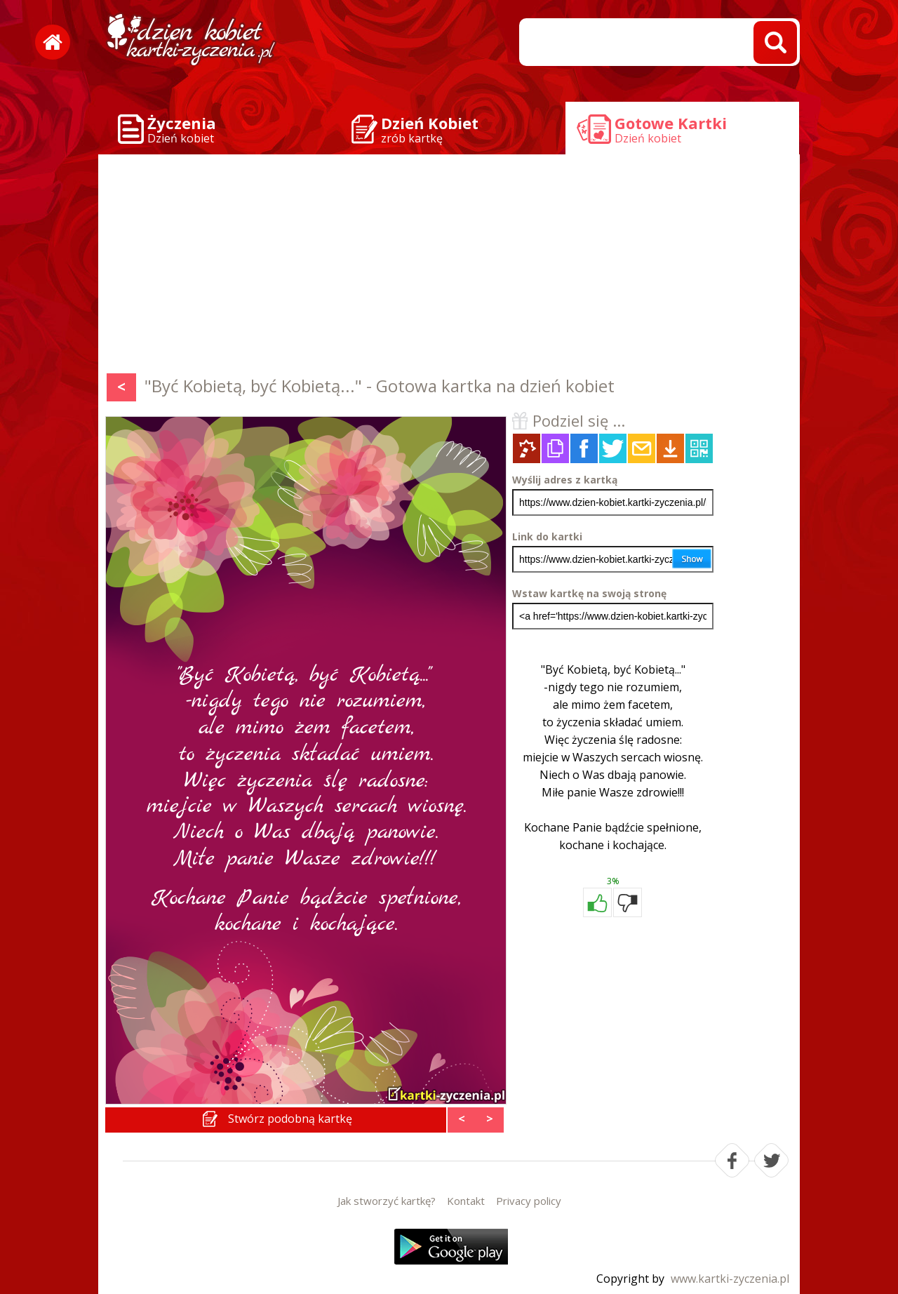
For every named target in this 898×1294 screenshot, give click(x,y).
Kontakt (466, 1201)
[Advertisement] (449, 266)
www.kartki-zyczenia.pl (730, 1278)
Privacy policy (528, 1201)
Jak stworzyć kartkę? (386, 1201)
